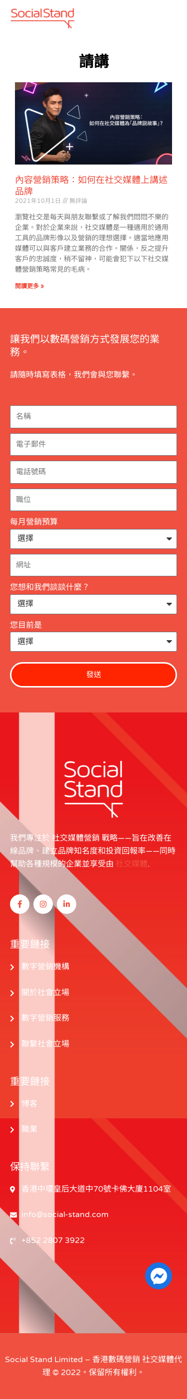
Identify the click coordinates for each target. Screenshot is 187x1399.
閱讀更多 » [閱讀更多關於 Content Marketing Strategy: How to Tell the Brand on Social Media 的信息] (29, 286)
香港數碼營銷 (116, 1360)
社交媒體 (132, 864)
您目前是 (26, 625)
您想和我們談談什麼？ (50, 587)
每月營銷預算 (34, 522)
